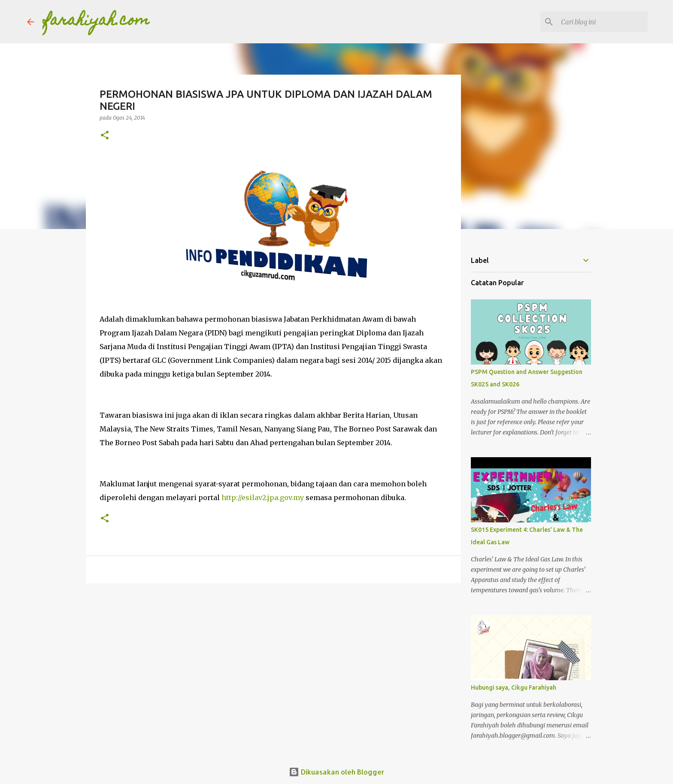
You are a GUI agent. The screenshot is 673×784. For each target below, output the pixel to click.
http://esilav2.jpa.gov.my (262, 497)
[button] (105, 136)
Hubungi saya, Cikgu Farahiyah (513, 687)
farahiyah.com (96, 21)
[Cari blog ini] (603, 22)
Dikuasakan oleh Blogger (337, 771)
